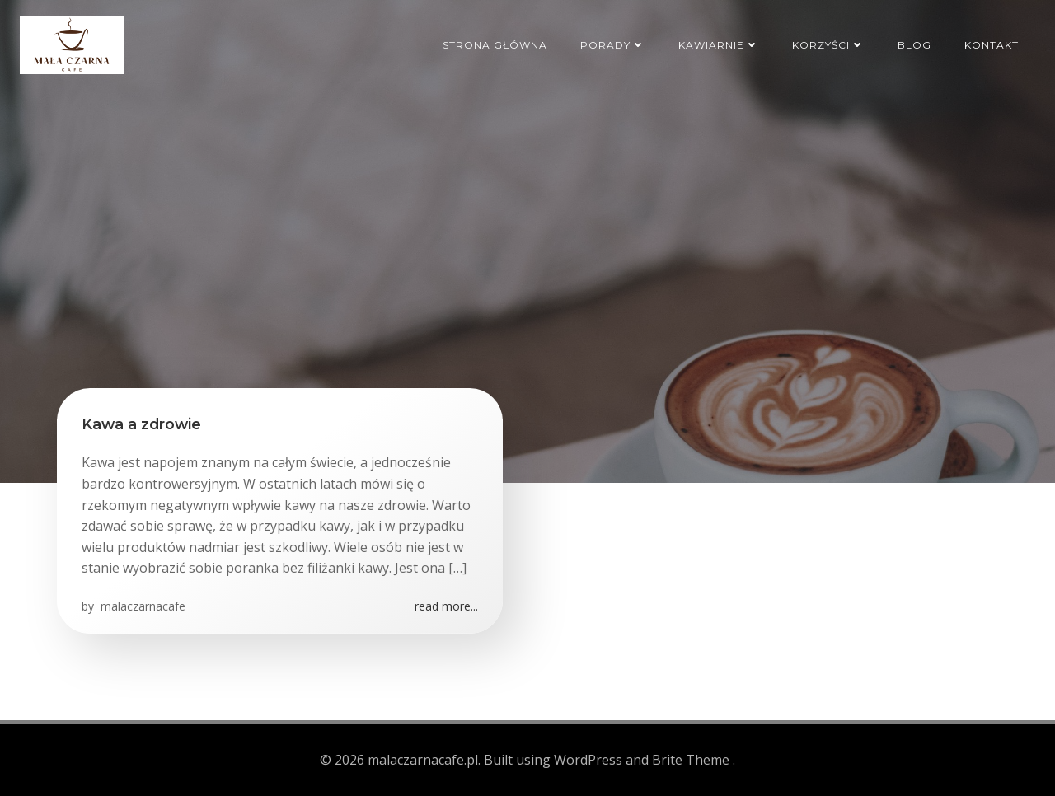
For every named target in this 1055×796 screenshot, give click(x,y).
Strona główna (495, 45)
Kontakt (991, 45)
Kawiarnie (718, 45)
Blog (914, 45)
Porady (612, 45)
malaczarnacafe (141, 606)
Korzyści (828, 45)
